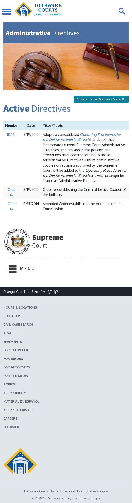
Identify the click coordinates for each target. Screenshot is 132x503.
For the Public (16, 350)
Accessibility (14, 393)
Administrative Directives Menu (101, 99)
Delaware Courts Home (41, 491)
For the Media (15, 376)
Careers (10, 418)
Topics (9, 384)
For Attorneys (16, 367)
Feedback (11, 427)
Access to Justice (18, 410)
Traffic (9, 333)
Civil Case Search (18, 324)
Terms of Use (73, 491)
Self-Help (11, 316)
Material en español (21, 401)
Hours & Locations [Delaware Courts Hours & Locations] (20, 307)
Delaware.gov (97, 491)
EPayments (12, 341)
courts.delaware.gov (87, 498)
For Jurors (13, 359)
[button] (43, 291)
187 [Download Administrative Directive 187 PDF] (12, 134)
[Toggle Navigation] (6, 11)
